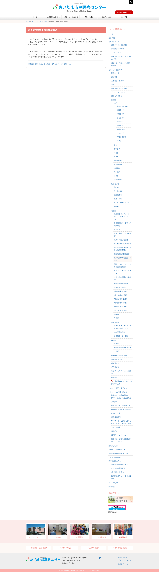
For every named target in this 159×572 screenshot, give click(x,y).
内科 (115, 103)
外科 (115, 145)
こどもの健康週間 (115, 457)
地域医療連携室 (119, 332)
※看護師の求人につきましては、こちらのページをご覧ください (50, 64)
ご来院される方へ (115, 42)
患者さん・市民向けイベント (119, 450)
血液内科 (120, 121)
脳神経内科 (121, 129)
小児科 (116, 153)
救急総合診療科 (122, 106)
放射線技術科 (118, 191)
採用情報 (124, 17)
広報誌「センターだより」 (120, 435)
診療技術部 (115, 184)
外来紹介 (117, 314)
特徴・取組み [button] (88, 17)
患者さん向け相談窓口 (119, 45)
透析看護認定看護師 (121, 283)
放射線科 (117, 172)
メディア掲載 (116, 427)
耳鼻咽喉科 (118, 164)
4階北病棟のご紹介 (120, 303)
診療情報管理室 (116, 359)
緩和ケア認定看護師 (121, 240)
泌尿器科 (117, 168)
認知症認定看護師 (120, 287)
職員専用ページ (123, 564)
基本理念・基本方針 (118, 81)
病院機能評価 (116, 417)
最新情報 (112, 38)
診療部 (113, 100)
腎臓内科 (120, 125)
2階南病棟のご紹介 (120, 291)
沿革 (112, 84)
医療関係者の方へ (124, 12)
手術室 (116, 318)
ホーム (35, 17)
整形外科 (117, 149)
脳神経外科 (118, 160)
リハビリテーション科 (122, 202)
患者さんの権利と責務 (119, 88)
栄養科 (116, 206)
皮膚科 (116, 156)
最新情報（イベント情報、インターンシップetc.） (122, 216)
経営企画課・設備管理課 (122, 347)
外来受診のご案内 (117, 49)
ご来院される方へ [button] (53, 17)
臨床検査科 (118, 195)
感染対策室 (115, 363)
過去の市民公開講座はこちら (119, 453)
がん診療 (114, 402)
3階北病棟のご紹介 (120, 295)
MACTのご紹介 (116, 413)
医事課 (116, 351)
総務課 (116, 343)
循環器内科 (121, 110)
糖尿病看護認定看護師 (122, 254)
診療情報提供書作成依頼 (119, 464)
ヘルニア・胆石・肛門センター (119, 388)
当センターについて (115, 70)
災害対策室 (115, 367)
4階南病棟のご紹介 (120, 299)
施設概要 (114, 77)
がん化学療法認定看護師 (122, 244)
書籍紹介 (114, 431)
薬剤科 (116, 187)
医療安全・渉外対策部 (119, 355)
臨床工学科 (118, 199)
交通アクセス (106, 17)
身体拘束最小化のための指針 (121, 409)
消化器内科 (121, 118)
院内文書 (112, 487)
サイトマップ (113, 483)
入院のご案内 (116, 52)
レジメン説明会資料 (118, 468)
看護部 (113, 211)
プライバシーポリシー (119, 92)
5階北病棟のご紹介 (120, 310)
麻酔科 (116, 176)
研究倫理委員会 (116, 96)
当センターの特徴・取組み (118, 392)
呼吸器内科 (121, 114)
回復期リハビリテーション (120, 405)
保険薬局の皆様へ (117, 472)
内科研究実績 (121, 137)
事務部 (113, 340)
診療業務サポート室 (121, 336)
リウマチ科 (121, 133)
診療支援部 (115, 322)
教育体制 (117, 229)
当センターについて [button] (70, 17)
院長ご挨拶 (115, 73)
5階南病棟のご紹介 (120, 306)
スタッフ (120, 141)
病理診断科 (118, 180)
